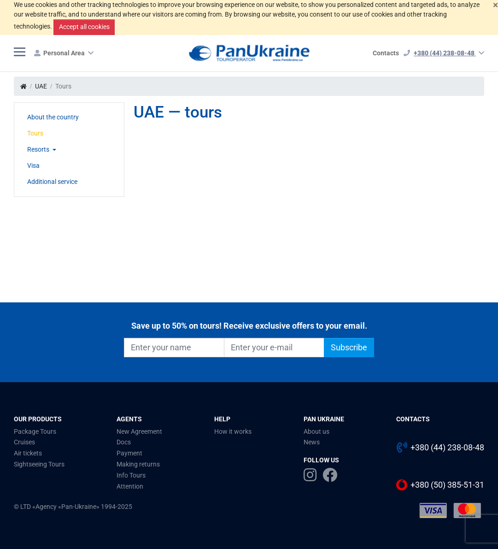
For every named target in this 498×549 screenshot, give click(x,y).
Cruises (24, 442)
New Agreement (139, 431)
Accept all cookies (84, 26)
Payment (129, 453)
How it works (233, 431)
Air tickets (28, 453)
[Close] (495, 5)
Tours (35, 133)
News (312, 442)
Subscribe (349, 347)
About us (316, 431)
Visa (33, 165)
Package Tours (35, 431)
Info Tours (131, 475)
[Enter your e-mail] (274, 347)
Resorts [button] (39, 149)
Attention (130, 486)
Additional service (52, 181)
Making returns (138, 464)
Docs (124, 442)
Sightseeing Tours (39, 464)
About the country (53, 117)
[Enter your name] (174, 347)
